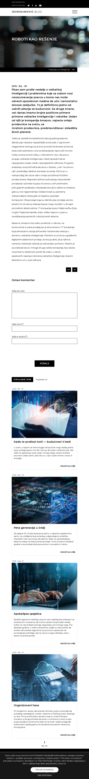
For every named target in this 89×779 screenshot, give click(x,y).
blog (27, 11)
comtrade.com (18, 2)
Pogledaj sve (41, 379)
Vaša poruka (18, 291)
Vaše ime (18, 324)
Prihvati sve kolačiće (44, 769)
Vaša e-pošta (20, 336)
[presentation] (29, 352)
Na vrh (44, 744)
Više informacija (45, 775)
